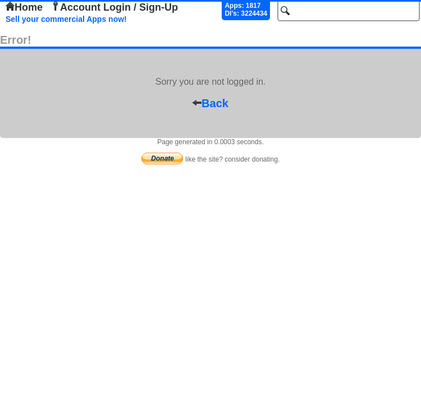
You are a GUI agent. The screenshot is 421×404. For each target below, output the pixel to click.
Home (24, 7)
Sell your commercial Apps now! (66, 19)
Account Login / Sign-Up (114, 7)
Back (210, 103)
